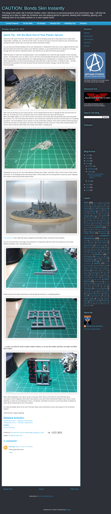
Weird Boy (98, 303)
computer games (91, 218)
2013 (88, 163)
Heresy (86, 242)
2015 (88, 158)
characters (96, 215)
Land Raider (87, 249)
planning (104, 265)
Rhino (93, 274)
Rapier (85, 272)
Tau (104, 286)
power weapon (100, 267)
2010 (88, 190)
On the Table (28, 23)
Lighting (86, 251)
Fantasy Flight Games (103, 229)
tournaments (98, 293)
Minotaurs (98, 254)
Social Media (87, 279)
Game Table (96, 236)
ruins (99, 275)
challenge (87, 215)
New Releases (88, 260)
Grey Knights (93, 240)
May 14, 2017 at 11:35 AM (24, 446)
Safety (105, 275)
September (91, 169)
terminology (97, 288)
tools (92, 293)
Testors (86, 290)
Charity (104, 215)
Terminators (88, 288)
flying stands (103, 231)
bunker (86, 213)
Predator (100, 268)
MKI (108, 254)
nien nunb (104, 259)
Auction (86, 208)
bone (100, 211)
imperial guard (100, 245)
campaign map (94, 213)
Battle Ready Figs (97, 210)
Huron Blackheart (89, 244)
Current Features (12, 23)
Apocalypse (94, 206)
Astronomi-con (103, 206)
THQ (105, 290)
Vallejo (104, 296)
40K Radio (104, 203)
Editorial (86, 33)
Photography (96, 265)
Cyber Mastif (106, 220)
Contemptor (103, 218)
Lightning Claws (95, 251)
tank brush (87, 286)
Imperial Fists (88, 245)
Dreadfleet (96, 223)
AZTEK (93, 208)
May (89, 181)
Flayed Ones (94, 231)
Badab (99, 208)
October (91, 166)
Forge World (89, 233)
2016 (88, 155)
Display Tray (103, 222)
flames (87, 231)
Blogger (68, 509)
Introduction (89, 247)
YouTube (88, 305)
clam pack (106, 217)
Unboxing (96, 296)
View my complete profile (92, 329)
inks (108, 245)
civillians (99, 217)
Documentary (87, 223)
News (97, 259)
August (90, 171)
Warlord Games (95, 302)
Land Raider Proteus (100, 249)
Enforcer (88, 229)
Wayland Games (88, 303)
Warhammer (95, 300)
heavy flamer (103, 240)
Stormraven (93, 285)
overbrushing (87, 263)
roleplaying (93, 275)
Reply (11, 452)
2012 (88, 184)
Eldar (107, 227)
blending (92, 212)
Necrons (104, 258)
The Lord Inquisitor (96, 290)
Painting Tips (55, 23)
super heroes (103, 285)
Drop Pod (104, 225)
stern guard (89, 283)
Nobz (85, 261)
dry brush (86, 227)
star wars (106, 281)
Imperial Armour (102, 244)
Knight (105, 247)
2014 (88, 161)
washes (105, 302)
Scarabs (86, 277)
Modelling (12, 435)
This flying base (9, 238)
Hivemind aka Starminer (94, 326)
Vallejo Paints (88, 298)
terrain (105, 288)
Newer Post (8, 489)
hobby (92, 242)
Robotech (100, 274)
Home (41, 489)
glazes (101, 238)
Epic (94, 229)
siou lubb (104, 277)
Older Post (74, 489)
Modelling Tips (70, 23)
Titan (87, 293)
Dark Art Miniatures (91, 222)
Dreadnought (87, 225)
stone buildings (99, 283)
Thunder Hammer (104, 291)
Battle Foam (87, 210)
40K (86, 202)
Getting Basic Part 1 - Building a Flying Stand (18, 420)
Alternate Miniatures (97, 205)
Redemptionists (95, 272)
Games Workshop (9, 427)
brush (105, 211)
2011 (88, 187)
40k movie (96, 203)
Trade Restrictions (95, 295)
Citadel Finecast (89, 217)
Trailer (105, 295)
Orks (95, 261)
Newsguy (12, 446)
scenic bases (95, 277)
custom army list (96, 220)
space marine (97, 279)
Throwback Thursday (90, 291)
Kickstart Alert (88, 36)
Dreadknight (104, 223)
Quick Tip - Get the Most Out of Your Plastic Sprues (95, 175)
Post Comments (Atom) (45, 496)
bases (105, 208)
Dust (92, 227)
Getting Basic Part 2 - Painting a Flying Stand (18, 422)
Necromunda (94, 258)
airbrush (86, 205)
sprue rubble (98, 281)
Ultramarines (87, 296)
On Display (41, 23)
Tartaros (97, 286)
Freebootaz (102, 233)
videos (98, 298)
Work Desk (106, 303)
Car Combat (104, 213)
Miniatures (104, 252)
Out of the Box (88, 39)
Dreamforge (96, 225)
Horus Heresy (101, 242)
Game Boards (87, 236)
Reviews (83, 23)
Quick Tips (19, 435)
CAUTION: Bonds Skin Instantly (33, 8)
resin (105, 272)
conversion (87, 220)
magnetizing (93, 252)
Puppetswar (96, 270)
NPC (90, 261)
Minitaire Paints (88, 254)
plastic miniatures (88, 267)
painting (97, 263)
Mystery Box (99, 256)
